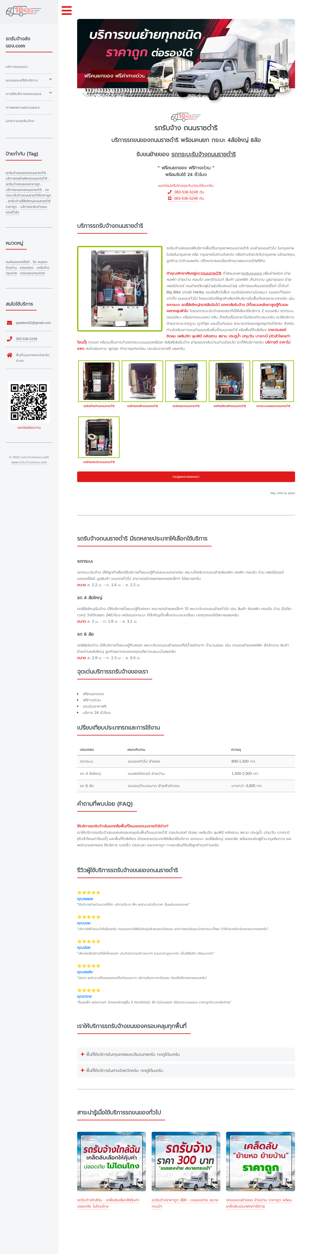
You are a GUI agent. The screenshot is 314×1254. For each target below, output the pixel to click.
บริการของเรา (17, 66)
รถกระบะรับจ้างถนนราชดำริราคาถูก (28, 192)
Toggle (66, 10)
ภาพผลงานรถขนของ (23, 107)
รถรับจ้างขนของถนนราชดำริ (26, 172)
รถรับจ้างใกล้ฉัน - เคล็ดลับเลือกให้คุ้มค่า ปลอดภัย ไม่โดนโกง (108, 1203)
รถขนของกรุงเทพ (32, 273)
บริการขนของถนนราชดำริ (24, 189)
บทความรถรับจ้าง (20, 120)
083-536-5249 (183, 192)
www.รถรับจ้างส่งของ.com (29, 462)
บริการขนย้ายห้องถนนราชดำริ (26, 178)
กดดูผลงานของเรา (186, 477)
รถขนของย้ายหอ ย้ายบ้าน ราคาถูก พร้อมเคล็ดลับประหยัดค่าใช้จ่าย (259, 1203)
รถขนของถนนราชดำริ (152, 140)
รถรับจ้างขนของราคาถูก (23, 184)
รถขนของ (26, 267)
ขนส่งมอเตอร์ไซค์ (18, 262)
